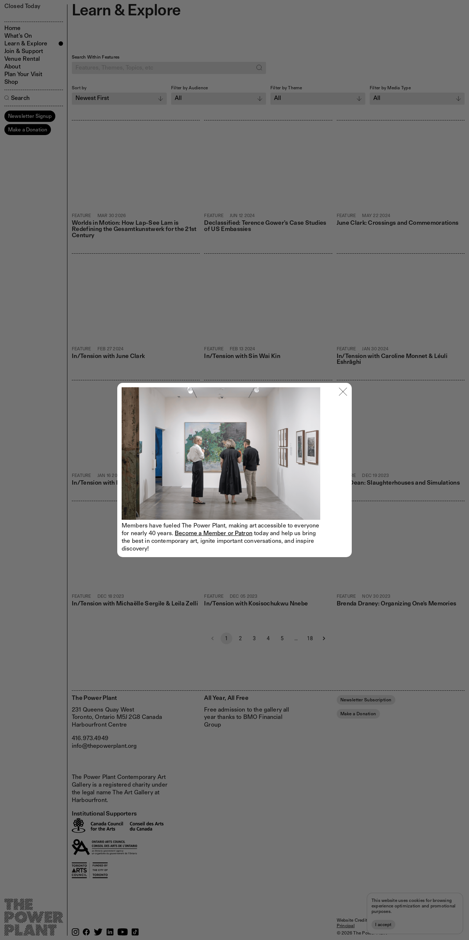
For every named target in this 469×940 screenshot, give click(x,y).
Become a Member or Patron (213, 533)
